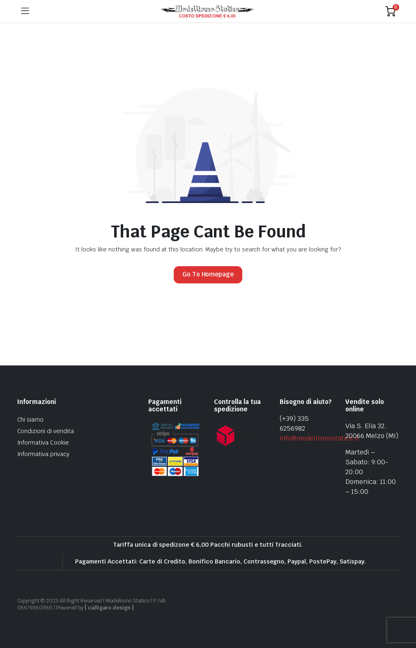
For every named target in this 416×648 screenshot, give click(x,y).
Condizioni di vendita (45, 431)
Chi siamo (30, 419)
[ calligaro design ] (109, 607)
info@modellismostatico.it (319, 438)
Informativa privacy (43, 454)
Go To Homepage (208, 274)
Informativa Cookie (43, 442)
